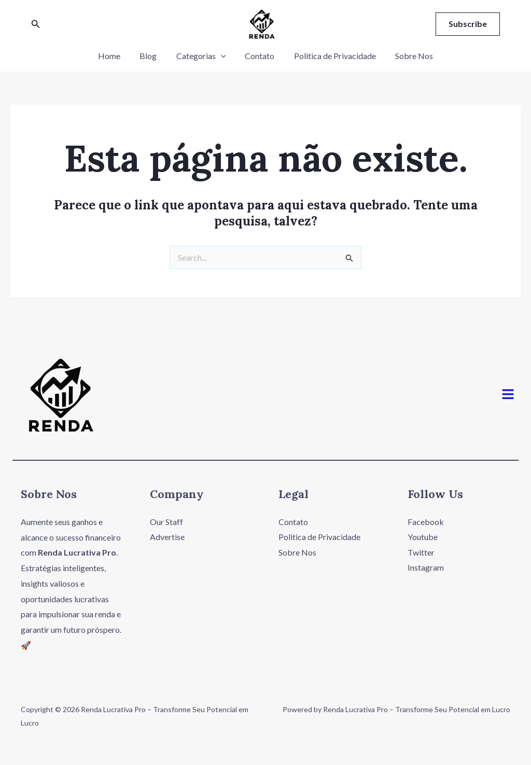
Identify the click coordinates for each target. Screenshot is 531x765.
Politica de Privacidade (331, 56)
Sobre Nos (407, 56)
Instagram (426, 568)
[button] (508, 395)
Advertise (167, 537)
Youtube (423, 537)
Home (116, 56)
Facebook (426, 522)
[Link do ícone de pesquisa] (35, 24)
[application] (222, 56)
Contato (258, 56)
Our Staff (166, 522)
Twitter (421, 552)
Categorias (202, 56)
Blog (152, 56)
